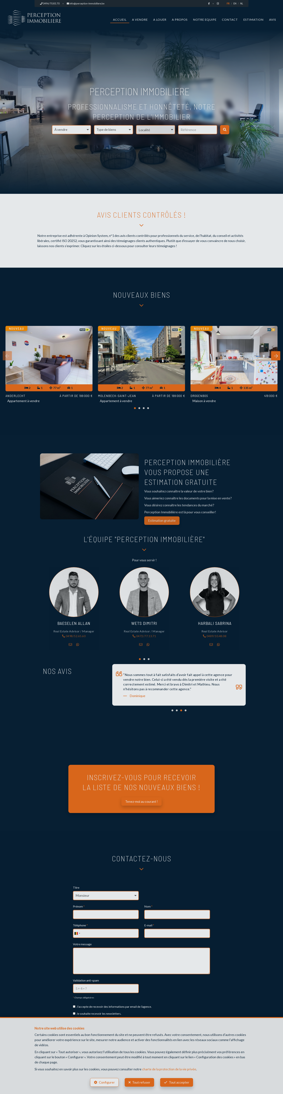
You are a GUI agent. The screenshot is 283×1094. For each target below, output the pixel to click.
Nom (148, 906)
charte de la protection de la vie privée (169, 1069)
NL (241, 3)
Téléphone (80, 925)
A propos (180, 19)
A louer (159, 19)
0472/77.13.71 (144, 636)
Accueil (120, 19)
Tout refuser (141, 1082)
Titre (76, 887)
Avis (272, 19)
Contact (230, 19)
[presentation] (7, 355)
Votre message (82, 944)
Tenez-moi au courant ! (141, 801)
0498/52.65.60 (74, 636)
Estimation (253, 19)
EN (234, 3)
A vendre (140, 19)
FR (228, 3)
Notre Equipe (204, 19)
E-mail (149, 925)
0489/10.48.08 (215, 636)
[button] (155, 129)
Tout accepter (179, 1082)
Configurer (107, 1082)
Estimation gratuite (162, 520)
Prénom (79, 906)
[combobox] (77, 933)
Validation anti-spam (86, 980)
